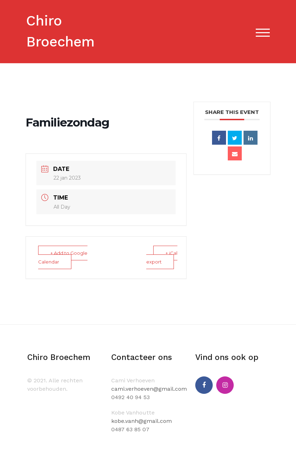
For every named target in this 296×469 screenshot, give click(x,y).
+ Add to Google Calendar (62, 257)
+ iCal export (161, 257)
